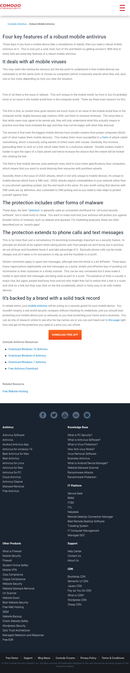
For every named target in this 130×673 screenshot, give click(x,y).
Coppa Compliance (14, 579)
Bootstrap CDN (76, 576)
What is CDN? (76, 595)
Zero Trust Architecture (16, 630)
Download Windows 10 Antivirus (28, 349)
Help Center (74, 551)
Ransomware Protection (82, 477)
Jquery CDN (75, 586)
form (105, 137)
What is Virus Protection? (83, 444)
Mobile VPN (10, 569)
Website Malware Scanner (83, 467)
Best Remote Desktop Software (86, 521)
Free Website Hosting (15, 391)
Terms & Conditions (113, 658)
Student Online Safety (15, 565)
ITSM (71, 502)
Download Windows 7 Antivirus (27, 362)
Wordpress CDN (77, 600)
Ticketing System (78, 526)
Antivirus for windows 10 (17, 449)
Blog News (44, 658)
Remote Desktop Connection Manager (90, 516)
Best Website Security (15, 602)
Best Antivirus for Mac (16, 453)
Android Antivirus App (16, 444)
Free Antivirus (11, 491)
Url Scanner (9, 593)
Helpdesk (73, 512)
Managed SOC (76, 535)
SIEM (6, 611)
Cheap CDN (74, 604)
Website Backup (12, 616)
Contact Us (74, 555)
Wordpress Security (14, 625)
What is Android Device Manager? (88, 463)
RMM (71, 498)
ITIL (70, 507)
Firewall (7, 560)
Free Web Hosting (13, 607)
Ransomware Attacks (80, 472)
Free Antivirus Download (23, 368)
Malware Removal (13, 486)
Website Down (11, 598)
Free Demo (12, 658)
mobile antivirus (37, 305)
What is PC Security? (80, 435)
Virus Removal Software (82, 453)
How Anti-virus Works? (81, 449)
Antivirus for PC (12, 472)
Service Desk (75, 493)
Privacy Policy (88, 658)
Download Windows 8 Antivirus (27, 355)
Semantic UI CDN (78, 581)
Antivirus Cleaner (13, 481)
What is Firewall (12, 551)
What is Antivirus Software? (84, 439)
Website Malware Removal (18, 588)
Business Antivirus (79, 458)
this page (114, 320)
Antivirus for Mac (13, 467)
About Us (73, 560)
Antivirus (8, 439)
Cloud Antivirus (12, 477)
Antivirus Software (13, 435)
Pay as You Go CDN (79, 590)
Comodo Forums (65, 658)
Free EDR (8, 639)
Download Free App (65, 334)
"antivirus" (34, 210)
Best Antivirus (11, 458)
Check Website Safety (15, 621)
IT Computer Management (83, 530)
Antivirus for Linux (13, 463)
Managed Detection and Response (23, 635)
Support (28, 658)
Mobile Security (12, 555)
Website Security (12, 583)
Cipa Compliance (13, 574)
